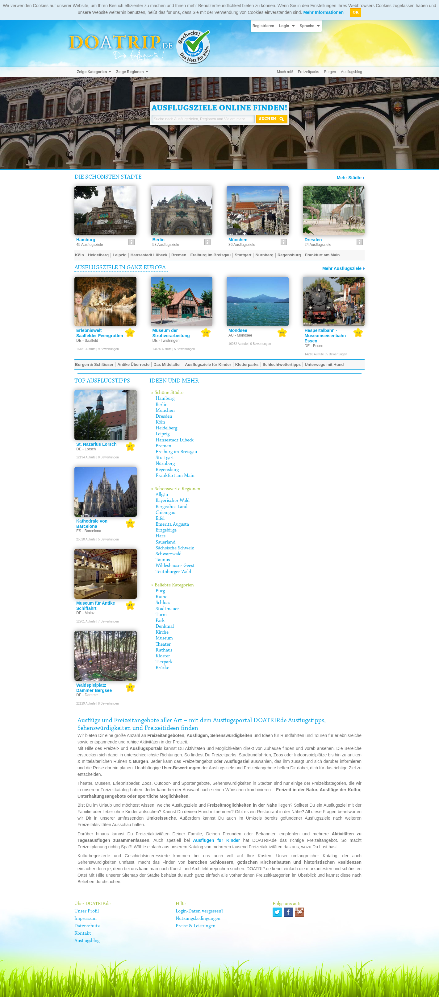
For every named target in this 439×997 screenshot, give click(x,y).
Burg (160, 591)
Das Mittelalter (167, 364)
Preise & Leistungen (195, 926)
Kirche (162, 632)
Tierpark (164, 662)
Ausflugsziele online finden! (219, 108)
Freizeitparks (308, 72)
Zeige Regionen (130, 72)
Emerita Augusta (172, 524)
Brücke (162, 667)
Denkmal (165, 626)
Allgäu (162, 494)
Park (160, 620)
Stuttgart (165, 457)
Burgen (330, 72)
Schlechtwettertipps (282, 364)
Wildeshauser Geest (175, 565)
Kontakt (82, 933)
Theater (163, 644)
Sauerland (165, 542)
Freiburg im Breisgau (176, 451)
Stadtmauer (167, 608)
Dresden (164, 416)
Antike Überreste (133, 364)
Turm (161, 614)
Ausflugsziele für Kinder (208, 364)
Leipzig (162, 434)
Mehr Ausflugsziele (342, 268)
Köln (160, 422)
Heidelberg (166, 428)
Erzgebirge (166, 530)
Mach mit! (285, 72)
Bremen (163, 446)
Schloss (163, 602)
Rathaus (164, 650)
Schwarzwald (169, 554)
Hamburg (165, 398)
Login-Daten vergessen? (200, 911)
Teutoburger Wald (173, 571)
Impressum (85, 918)
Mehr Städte (349, 177)
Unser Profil (86, 911)
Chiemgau (165, 512)
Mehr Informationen (323, 12)
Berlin (162, 404)
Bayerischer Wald (173, 500)
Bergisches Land (171, 506)
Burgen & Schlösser (94, 364)
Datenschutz (87, 926)
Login (284, 26)
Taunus (163, 559)
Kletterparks (247, 364)
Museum (164, 638)
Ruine (161, 596)
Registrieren (263, 26)
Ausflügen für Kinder (216, 840)
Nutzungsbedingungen (198, 918)
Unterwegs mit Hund (324, 364)
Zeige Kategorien (92, 72)
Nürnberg (165, 463)
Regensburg (167, 469)
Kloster (163, 656)
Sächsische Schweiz (175, 548)
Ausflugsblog (351, 72)
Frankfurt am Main (175, 475)
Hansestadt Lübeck (175, 440)
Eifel (160, 518)
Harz (160, 536)
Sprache (307, 26)
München (165, 410)
